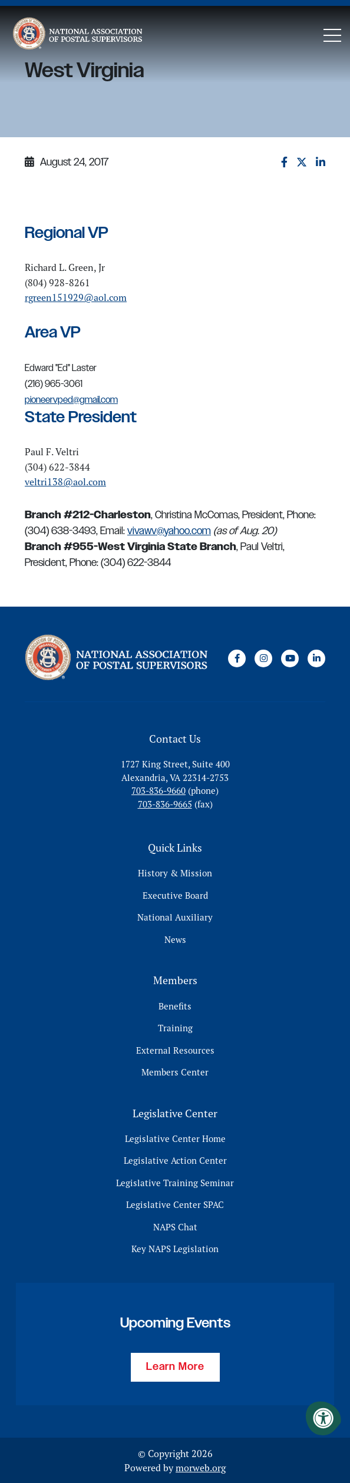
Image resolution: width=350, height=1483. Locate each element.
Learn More (175, 1366)
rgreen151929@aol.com (76, 297)
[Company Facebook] (237, 658)
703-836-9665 (165, 803)
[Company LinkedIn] (316, 658)
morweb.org (201, 1467)
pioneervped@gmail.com (71, 400)
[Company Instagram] (263, 658)
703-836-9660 (158, 790)
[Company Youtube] (290, 658)
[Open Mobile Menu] (332, 35)
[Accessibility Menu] (323, 1418)
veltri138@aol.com (65, 482)
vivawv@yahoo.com (169, 531)
